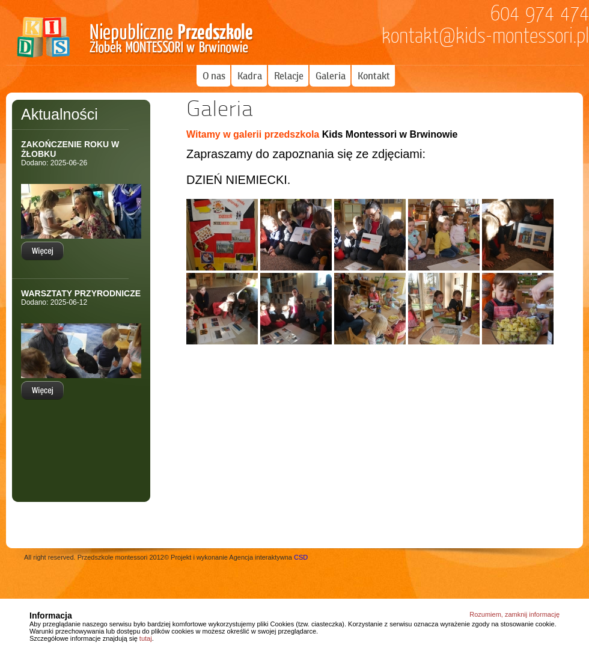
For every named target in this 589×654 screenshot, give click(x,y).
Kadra (249, 76)
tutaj (145, 638)
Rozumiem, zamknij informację (514, 614)
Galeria (331, 76)
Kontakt (374, 76)
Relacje (289, 76)
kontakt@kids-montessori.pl (485, 36)
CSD (301, 557)
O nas (214, 76)
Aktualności (59, 114)
